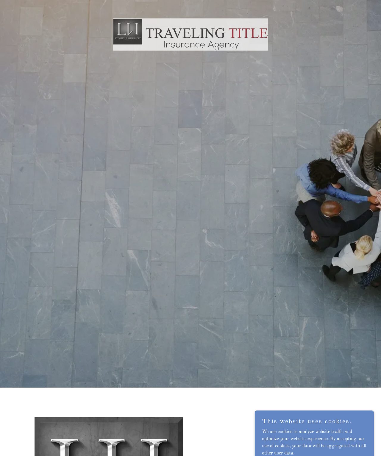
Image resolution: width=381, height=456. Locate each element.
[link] (190, 7)
